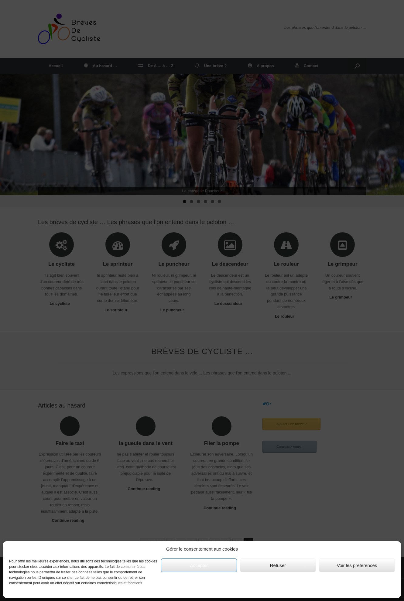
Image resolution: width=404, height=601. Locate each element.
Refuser (278, 565)
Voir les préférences (357, 565)
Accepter (199, 565)
